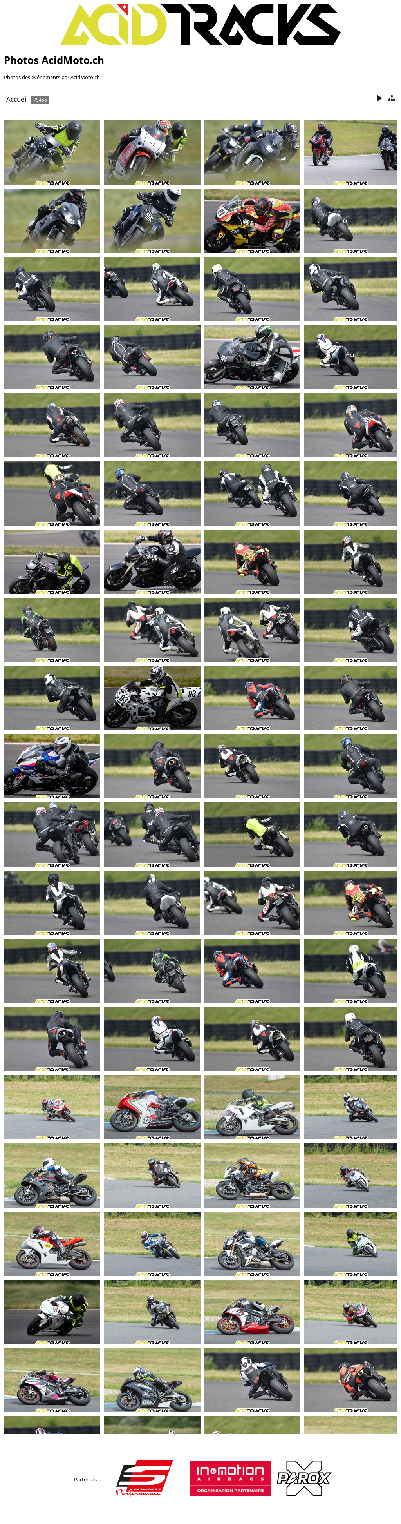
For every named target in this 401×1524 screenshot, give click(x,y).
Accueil (17, 98)
